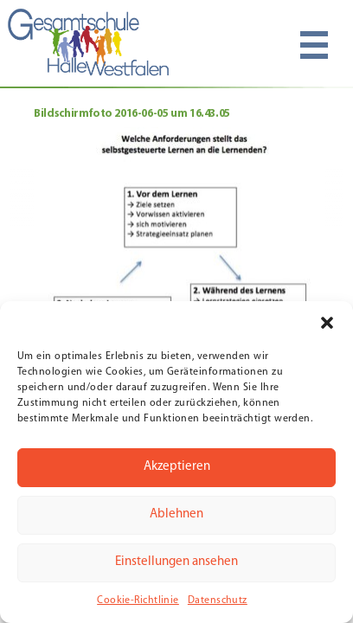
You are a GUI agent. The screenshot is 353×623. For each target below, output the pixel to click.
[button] (327, 322)
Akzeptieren (177, 466)
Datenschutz (217, 600)
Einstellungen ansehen (176, 562)
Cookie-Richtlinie (138, 600)
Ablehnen (176, 514)
